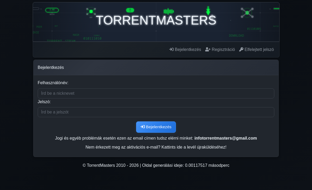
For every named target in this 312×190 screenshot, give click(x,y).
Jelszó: (43, 101)
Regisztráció (220, 49)
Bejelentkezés (185, 49)
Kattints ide (171, 147)
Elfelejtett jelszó (256, 49)
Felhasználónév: (52, 82)
